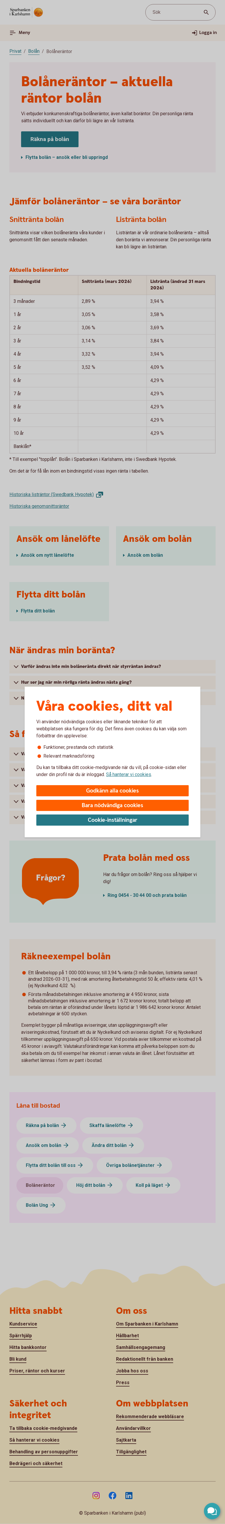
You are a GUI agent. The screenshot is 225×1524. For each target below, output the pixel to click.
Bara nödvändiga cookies (112, 805)
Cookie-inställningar (112, 820)
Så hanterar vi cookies (128, 774)
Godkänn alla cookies (112, 791)
